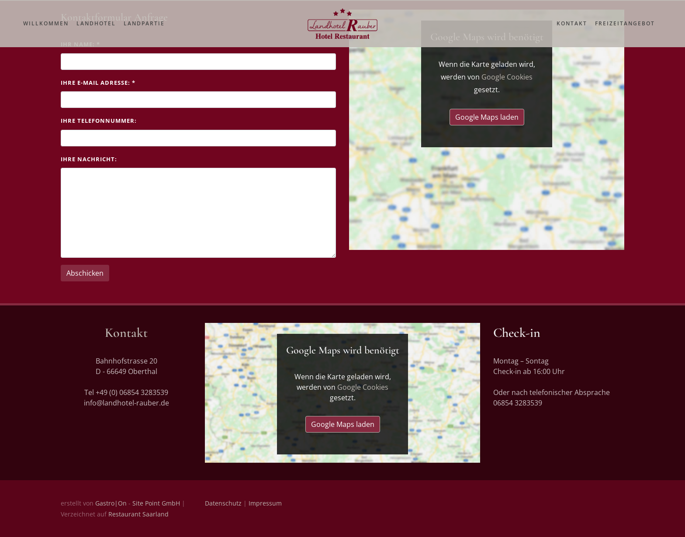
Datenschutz (223, 503)
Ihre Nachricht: (89, 159)
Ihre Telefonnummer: (99, 121)
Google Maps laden (487, 117)
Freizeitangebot (625, 31)
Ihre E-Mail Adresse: (98, 83)
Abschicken (85, 273)
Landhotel (96, 31)
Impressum (265, 503)
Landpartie (144, 31)
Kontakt (572, 31)
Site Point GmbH (156, 503)
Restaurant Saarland (138, 514)
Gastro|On (111, 503)
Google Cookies (507, 77)
